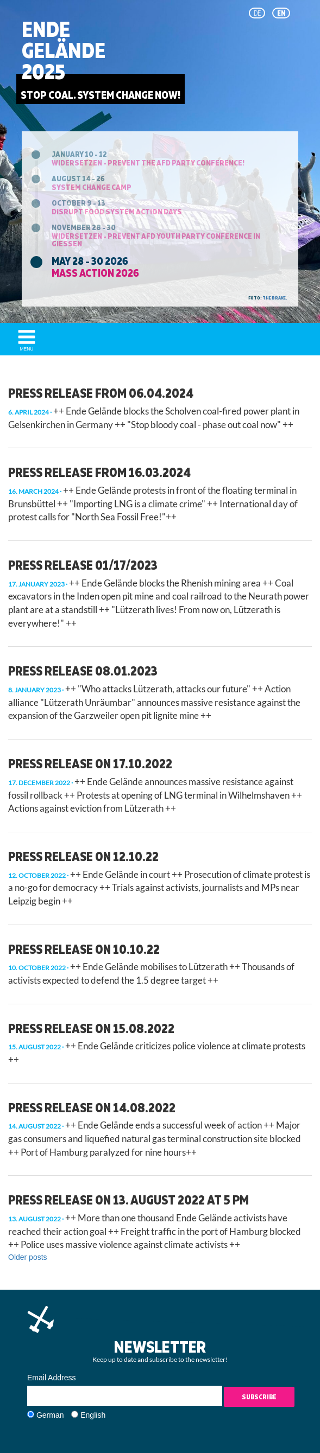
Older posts (27, 1257)
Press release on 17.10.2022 (90, 763)
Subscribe (259, 1397)
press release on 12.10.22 (83, 856)
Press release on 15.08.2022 (91, 1028)
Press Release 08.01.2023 (83, 670)
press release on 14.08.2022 (91, 1107)
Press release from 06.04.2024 (100, 392)
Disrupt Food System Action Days (117, 211)
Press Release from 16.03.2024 (99, 472)
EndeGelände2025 (63, 50)
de (257, 13)
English (92, 1415)
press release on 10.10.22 (84, 949)
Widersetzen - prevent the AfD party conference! (148, 162)
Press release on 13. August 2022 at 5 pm (128, 1199)
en (281, 13)
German (50, 1415)
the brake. (274, 298)
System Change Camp (91, 187)
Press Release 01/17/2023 (83, 564)
